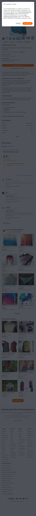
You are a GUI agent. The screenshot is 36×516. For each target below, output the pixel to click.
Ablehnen (18, 23)
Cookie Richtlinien (10, 13)
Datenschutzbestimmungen (24, 12)
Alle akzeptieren (27, 23)
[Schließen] (32, 4)
